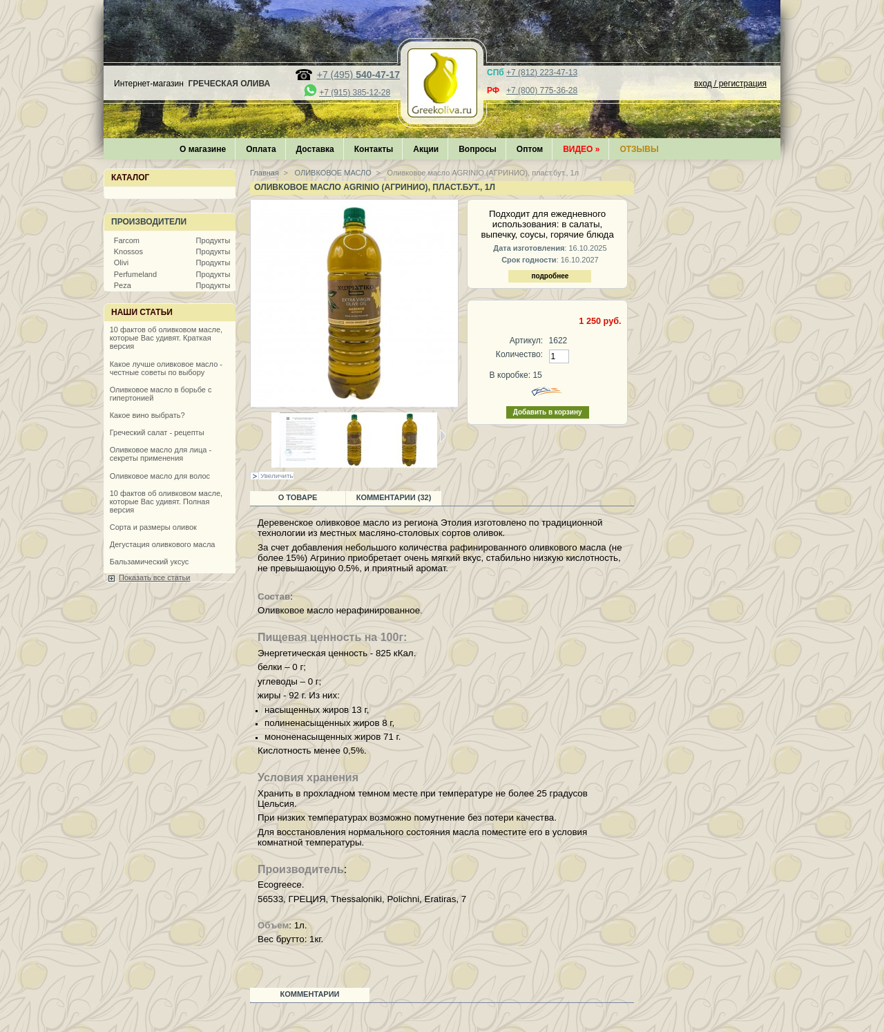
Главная (264, 173)
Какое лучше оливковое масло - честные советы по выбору (166, 368)
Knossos (128, 251)
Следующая (443, 436)
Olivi (121, 262)
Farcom (127, 240)
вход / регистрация (730, 83)
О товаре (298, 497)
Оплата (261, 149)
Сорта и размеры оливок (153, 527)
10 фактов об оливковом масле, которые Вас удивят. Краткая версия (166, 337)
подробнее (549, 276)
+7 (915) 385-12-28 (354, 92)
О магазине (203, 149)
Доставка (315, 149)
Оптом (530, 149)
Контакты (374, 149)
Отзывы (638, 149)
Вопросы (478, 149)
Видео (581, 149)
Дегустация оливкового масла (162, 544)
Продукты (213, 240)
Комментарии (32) (394, 497)
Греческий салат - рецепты (157, 432)
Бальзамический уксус (149, 561)
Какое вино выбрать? (147, 415)
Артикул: (526, 340)
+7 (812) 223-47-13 (541, 72)
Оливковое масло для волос (160, 476)
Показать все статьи (154, 577)
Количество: (519, 354)
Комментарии (310, 994)
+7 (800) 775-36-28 (541, 90)
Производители (148, 222)
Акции (426, 149)
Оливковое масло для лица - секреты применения (160, 454)
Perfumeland (135, 274)
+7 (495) (358, 74)
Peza (122, 285)
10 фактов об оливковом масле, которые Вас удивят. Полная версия (166, 501)
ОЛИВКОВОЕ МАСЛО (332, 173)
